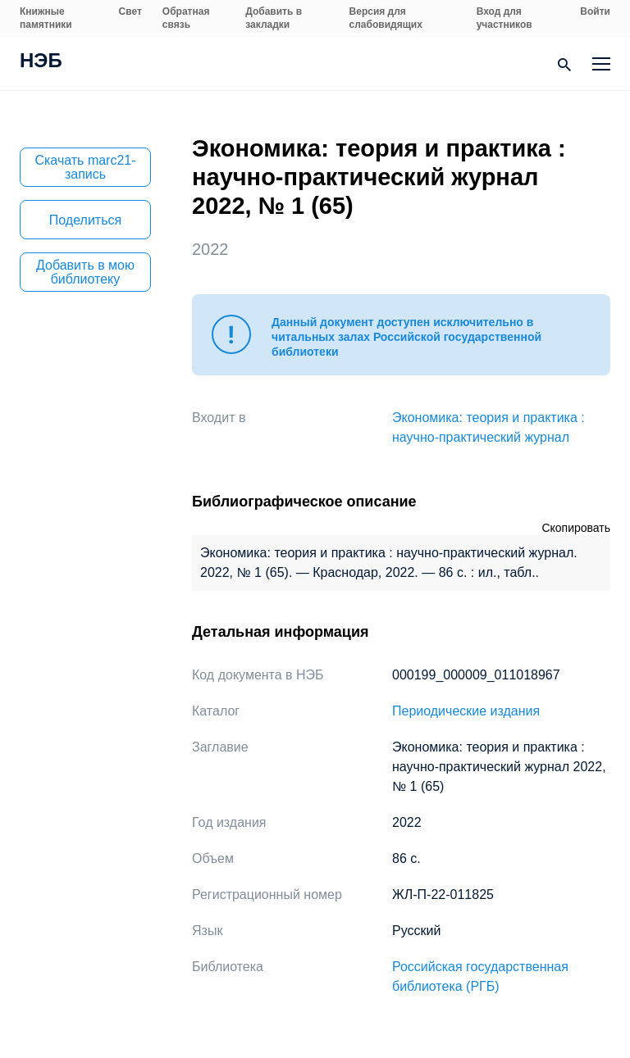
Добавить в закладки (273, 18)
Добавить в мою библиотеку (85, 272)
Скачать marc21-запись (84, 167)
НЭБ (41, 62)
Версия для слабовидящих (385, 18)
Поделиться (85, 220)
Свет (130, 11)
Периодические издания (466, 711)
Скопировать (575, 527)
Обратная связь (186, 18)
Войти (595, 11)
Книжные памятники (46, 18)
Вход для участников (504, 18)
